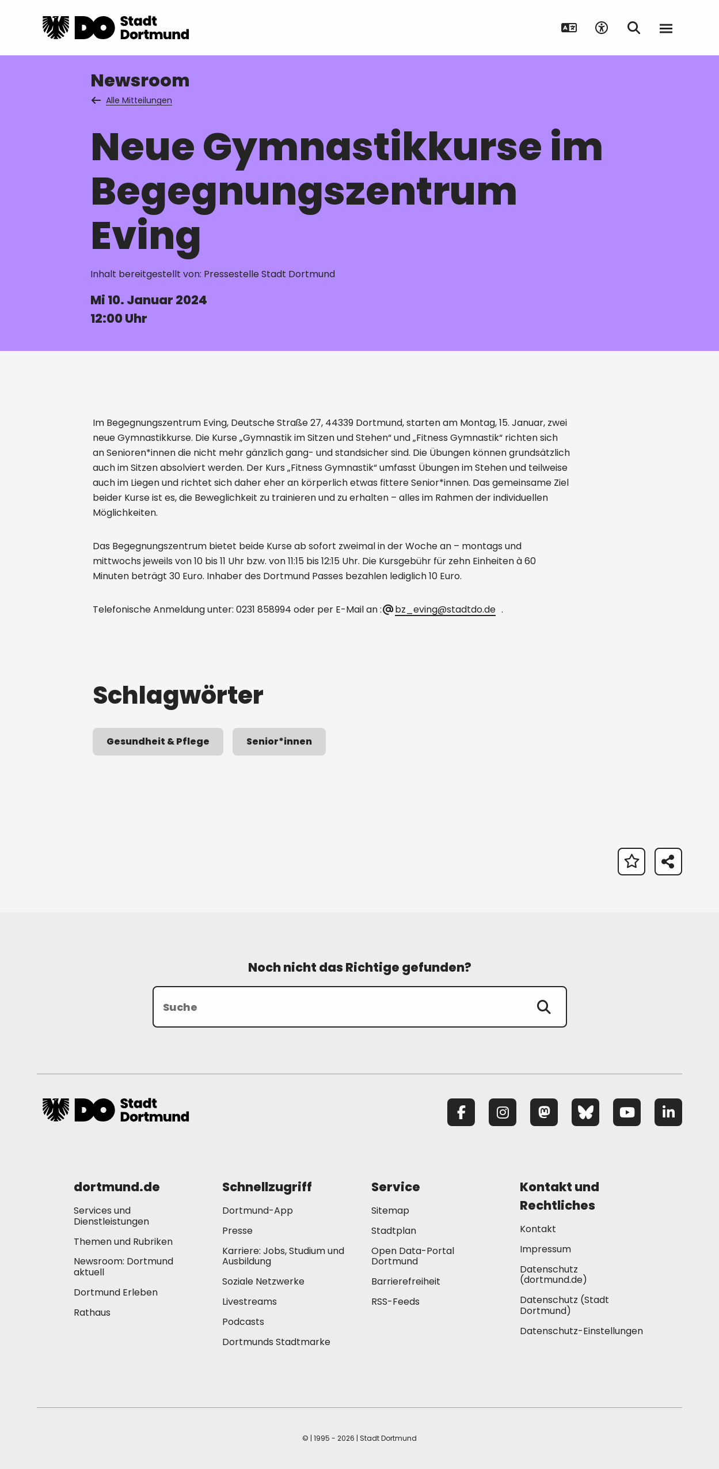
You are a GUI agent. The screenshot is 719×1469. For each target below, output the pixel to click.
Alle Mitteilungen (132, 100)
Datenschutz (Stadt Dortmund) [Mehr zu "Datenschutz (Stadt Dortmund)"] (564, 1305)
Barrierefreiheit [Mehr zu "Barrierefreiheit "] (405, 1281)
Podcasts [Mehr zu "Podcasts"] (243, 1321)
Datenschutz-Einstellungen (581, 1331)
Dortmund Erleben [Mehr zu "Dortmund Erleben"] (116, 1292)
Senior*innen (279, 741)
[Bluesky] (585, 1112)
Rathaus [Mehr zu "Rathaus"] (92, 1312)
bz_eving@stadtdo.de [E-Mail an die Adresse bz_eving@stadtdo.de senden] (440, 609)
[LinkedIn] (668, 1112)
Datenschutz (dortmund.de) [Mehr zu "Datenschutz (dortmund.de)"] (553, 1275)
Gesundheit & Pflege (158, 741)
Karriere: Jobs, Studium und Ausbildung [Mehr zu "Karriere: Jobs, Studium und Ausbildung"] (283, 1256)
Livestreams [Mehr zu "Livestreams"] (249, 1301)
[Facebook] (461, 1112)
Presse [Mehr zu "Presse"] (237, 1230)
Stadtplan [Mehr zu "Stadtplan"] (393, 1230)
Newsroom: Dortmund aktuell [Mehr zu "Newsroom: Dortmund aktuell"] (123, 1267)
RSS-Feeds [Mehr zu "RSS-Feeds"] (395, 1301)
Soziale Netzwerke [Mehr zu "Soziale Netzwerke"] (263, 1281)
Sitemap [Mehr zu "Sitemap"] (390, 1210)
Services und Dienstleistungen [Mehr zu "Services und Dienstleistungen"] (111, 1216)
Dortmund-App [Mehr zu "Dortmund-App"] (257, 1210)
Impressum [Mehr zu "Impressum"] (545, 1249)
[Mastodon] (544, 1112)
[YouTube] (627, 1112)
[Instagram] (502, 1112)
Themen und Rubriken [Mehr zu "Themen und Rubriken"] (123, 1241)
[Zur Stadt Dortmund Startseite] (116, 27)
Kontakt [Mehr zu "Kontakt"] (538, 1229)
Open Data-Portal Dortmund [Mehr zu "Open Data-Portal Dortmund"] (412, 1256)
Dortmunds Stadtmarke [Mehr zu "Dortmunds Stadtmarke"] (276, 1342)
